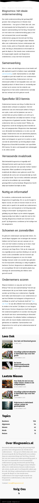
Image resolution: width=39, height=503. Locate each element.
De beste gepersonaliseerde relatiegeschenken (21, 364)
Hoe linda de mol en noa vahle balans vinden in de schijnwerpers (24, 382)
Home (4, 8)
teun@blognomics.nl (16, 483)
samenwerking (7, 74)
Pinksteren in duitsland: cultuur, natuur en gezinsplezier (23, 404)
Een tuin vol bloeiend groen (25, 341)
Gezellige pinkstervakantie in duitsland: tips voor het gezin (25, 353)
